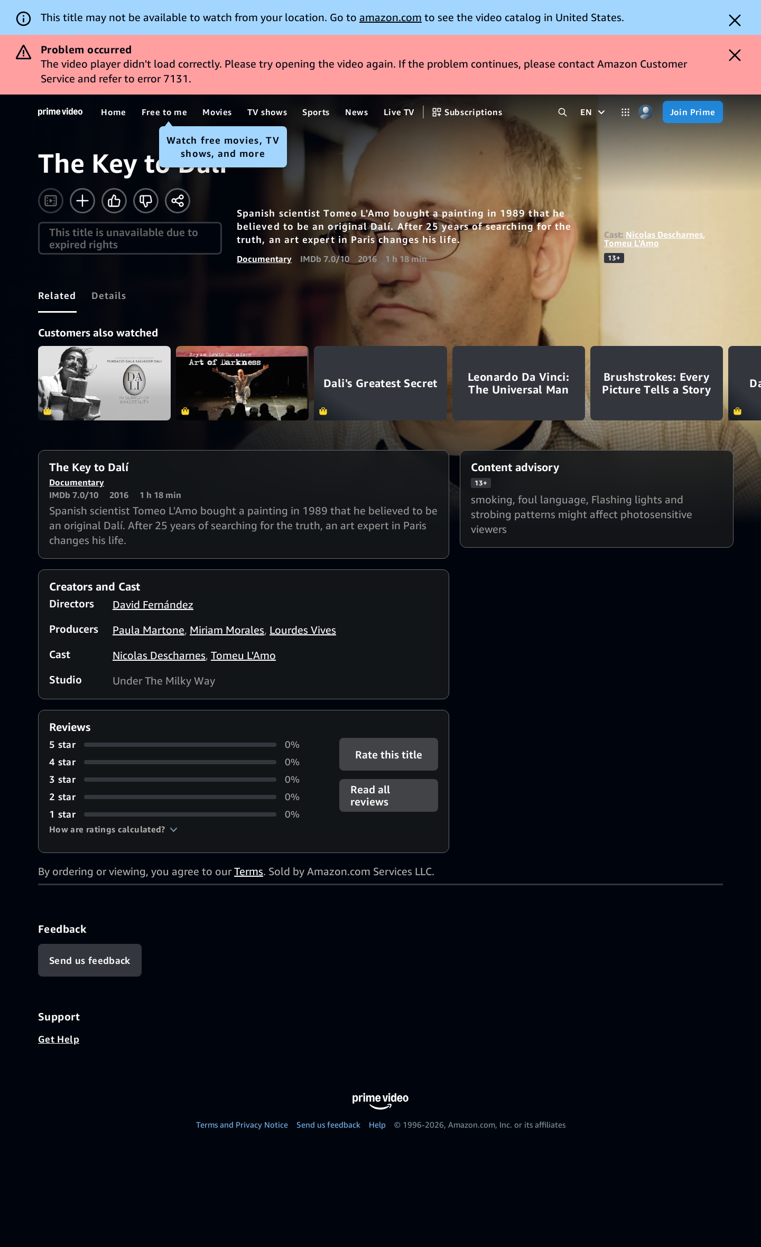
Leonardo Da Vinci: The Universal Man (518, 383)
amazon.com (390, 17)
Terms (248, 871)
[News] (357, 112)
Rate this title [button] (388, 754)
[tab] (57, 295)
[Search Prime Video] (562, 112)
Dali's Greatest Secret (380, 383)
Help (377, 1124)
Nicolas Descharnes (664, 234)
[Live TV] (399, 112)
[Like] (114, 200)
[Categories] (625, 112)
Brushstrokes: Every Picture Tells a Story (656, 383)
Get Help (58, 1039)
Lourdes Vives (303, 630)
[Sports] (316, 112)
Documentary (264, 259)
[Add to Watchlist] (82, 200)
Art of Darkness (242, 383)
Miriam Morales (227, 630)
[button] (113, 829)
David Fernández (153, 604)
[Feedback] (90, 960)
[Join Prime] (693, 112)
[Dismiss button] (734, 20)
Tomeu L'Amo (631, 243)
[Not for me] (146, 200)
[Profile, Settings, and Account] (646, 112)
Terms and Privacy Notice (242, 1124)
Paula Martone (148, 630)
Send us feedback (328, 1124)
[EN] (594, 112)
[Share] (177, 200)
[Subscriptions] (466, 112)
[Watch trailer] (50, 200)
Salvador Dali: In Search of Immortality (104, 383)
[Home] (60, 112)
